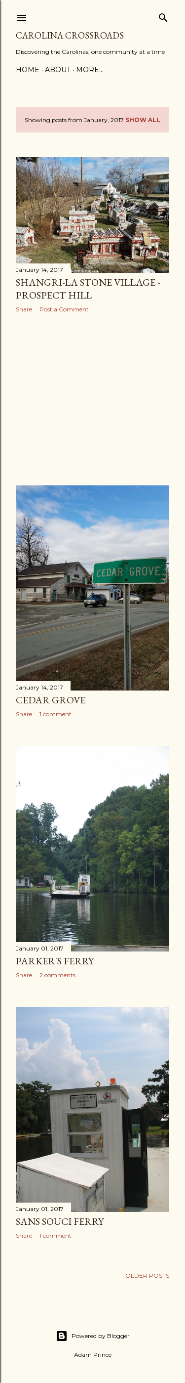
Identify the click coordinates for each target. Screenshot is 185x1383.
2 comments (57, 975)
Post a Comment (64, 309)
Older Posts (147, 1275)
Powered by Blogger (93, 1336)
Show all (142, 120)
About (58, 69)
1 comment (55, 714)
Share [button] (24, 309)
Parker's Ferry (55, 960)
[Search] (163, 15)
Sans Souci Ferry (60, 1221)
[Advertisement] (92, 399)
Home (27, 69)
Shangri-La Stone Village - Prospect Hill (88, 289)
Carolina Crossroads (70, 35)
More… (90, 69)
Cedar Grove (50, 699)
